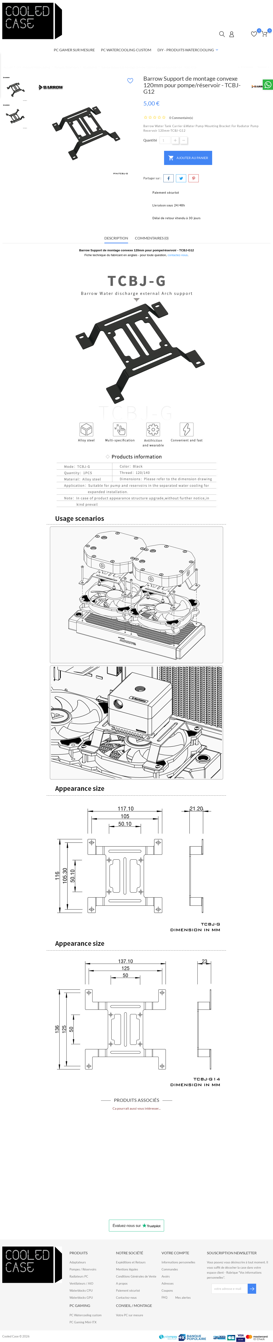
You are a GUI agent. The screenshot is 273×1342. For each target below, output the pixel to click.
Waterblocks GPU (81, 1297)
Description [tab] (116, 238)
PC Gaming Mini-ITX (83, 1322)
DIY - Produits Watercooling (188, 50)
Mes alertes (183, 1297)
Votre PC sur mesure (129, 1315)
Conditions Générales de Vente (136, 1276)
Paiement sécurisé (128, 1290)
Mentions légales (127, 1269)
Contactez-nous (208, 7)
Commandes (170, 1269)
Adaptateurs (78, 1262)
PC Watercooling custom (86, 1315)
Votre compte (175, 1253)
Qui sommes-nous (238, 7)
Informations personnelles (178, 1262)
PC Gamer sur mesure (74, 50)
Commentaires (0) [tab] (152, 238)
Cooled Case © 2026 (16, 1336)
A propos (122, 1283)
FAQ (261, 7)
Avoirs (166, 1276)
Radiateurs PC (79, 1276)
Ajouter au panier (188, 158)
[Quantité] (165, 140)
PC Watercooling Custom (126, 50)
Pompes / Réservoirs (83, 1269)
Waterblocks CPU (81, 1290)
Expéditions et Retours (131, 1262)
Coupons (167, 1290)
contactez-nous (178, 255)
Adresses (168, 1283)
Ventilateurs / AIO (81, 1283)
